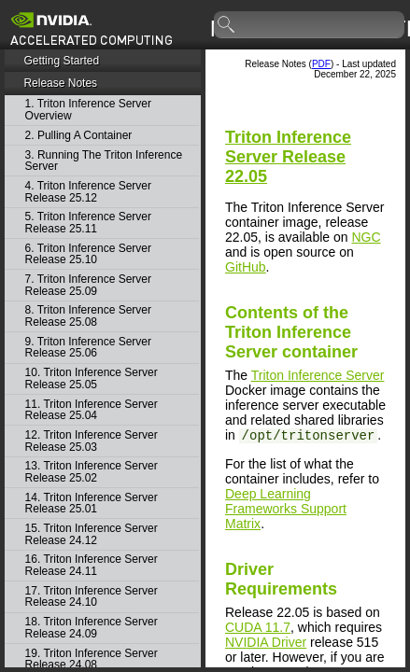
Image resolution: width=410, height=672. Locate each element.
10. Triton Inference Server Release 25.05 (91, 378)
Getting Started (61, 60)
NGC (365, 237)
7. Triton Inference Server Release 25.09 (88, 285)
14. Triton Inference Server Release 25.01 (91, 503)
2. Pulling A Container (79, 136)
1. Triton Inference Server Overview (88, 109)
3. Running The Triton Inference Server (104, 161)
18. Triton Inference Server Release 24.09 (91, 627)
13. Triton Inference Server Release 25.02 (91, 471)
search (227, 25)
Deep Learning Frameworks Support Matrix (285, 508)
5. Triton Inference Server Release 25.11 (88, 222)
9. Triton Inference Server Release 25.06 (88, 347)
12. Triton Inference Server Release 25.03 (91, 441)
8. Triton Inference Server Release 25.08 (88, 316)
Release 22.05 (288, 157)
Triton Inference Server (318, 375)
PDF (321, 64)
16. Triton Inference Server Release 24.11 (91, 565)
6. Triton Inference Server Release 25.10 (88, 254)
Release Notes (60, 83)
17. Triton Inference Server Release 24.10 (91, 597)
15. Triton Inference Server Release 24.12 (91, 534)
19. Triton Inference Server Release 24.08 (91, 659)
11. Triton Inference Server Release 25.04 (91, 410)
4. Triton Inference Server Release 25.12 (88, 191)
